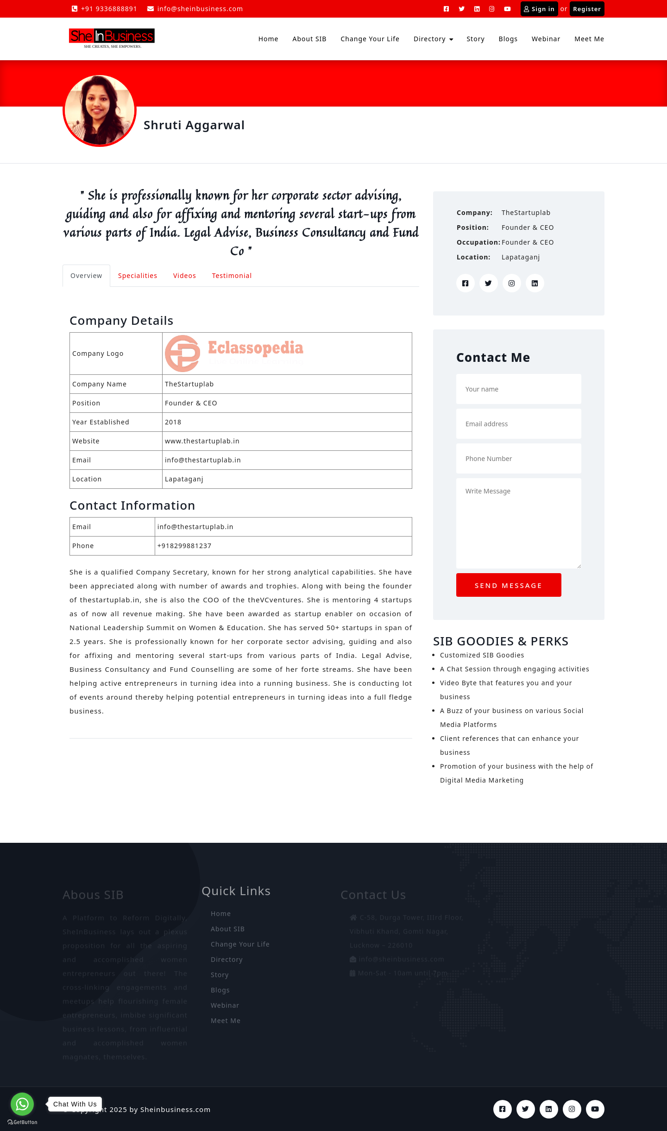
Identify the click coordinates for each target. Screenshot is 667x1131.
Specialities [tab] (137, 275)
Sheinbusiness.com (175, 1109)
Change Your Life (370, 38)
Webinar (546, 38)
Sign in (539, 9)
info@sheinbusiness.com (195, 8)
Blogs (508, 38)
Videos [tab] (184, 275)
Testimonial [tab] (232, 275)
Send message (509, 585)
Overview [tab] (86, 275)
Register (587, 9)
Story (475, 38)
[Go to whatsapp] (22, 1104)
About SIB (310, 38)
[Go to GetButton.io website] (22, 1122)
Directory (430, 38)
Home (268, 38)
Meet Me (589, 38)
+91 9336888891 (105, 8)
